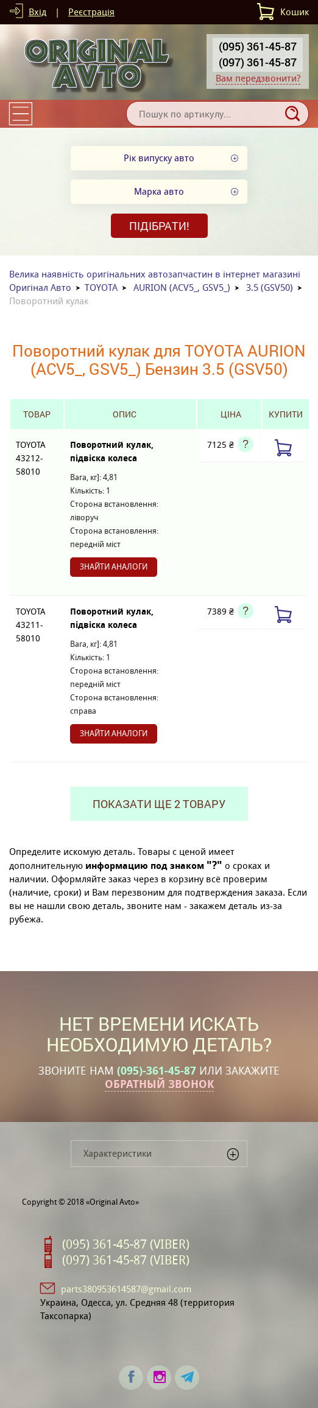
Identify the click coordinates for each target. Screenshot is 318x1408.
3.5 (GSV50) (269, 287)
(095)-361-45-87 (156, 1071)
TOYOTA (101, 287)
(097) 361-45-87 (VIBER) (125, 1260)
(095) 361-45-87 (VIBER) (125, 1244)
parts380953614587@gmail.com (126, 1289)
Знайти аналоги (113, 567)
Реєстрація (91, 12)
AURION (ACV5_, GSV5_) (181, 287)
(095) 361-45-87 (258, 46)
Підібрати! (159, 225)
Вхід (37, 12)
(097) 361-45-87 (258, 62)
